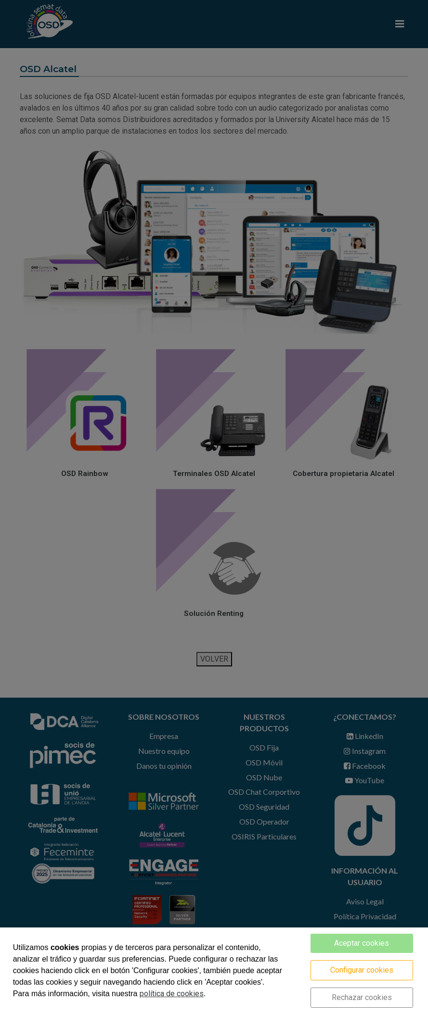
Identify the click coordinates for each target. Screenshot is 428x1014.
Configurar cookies (361, 970)
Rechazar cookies (362, 997)
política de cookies (172, 993)
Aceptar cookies (361, 943)
